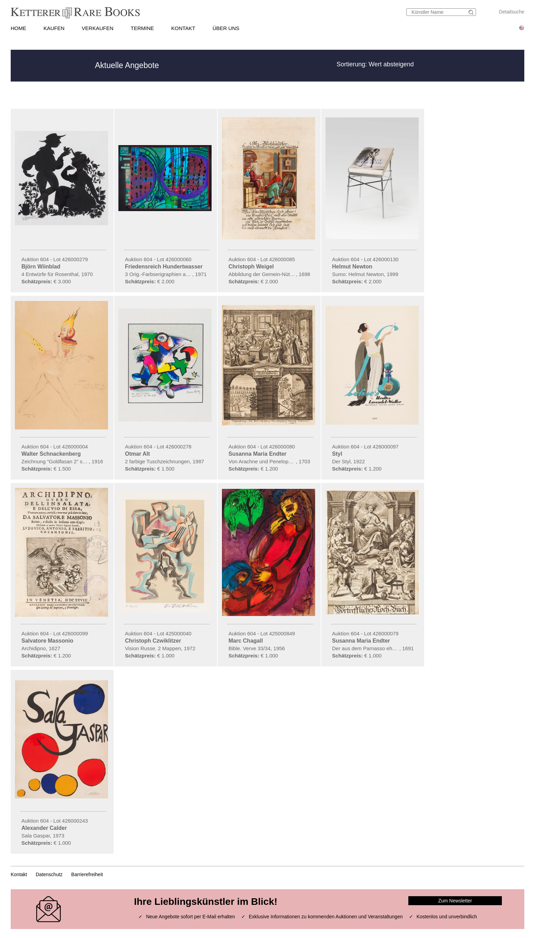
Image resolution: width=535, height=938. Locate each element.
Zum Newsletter (455, 900)
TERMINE (142, 28)
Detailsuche (511, 12)
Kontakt (19, 874)
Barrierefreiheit (87, 874)
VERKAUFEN (98, 28)
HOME (18, 28)
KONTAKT (183, 28)
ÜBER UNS (226, 28)
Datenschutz (49, 874)
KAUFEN (54, 28)
